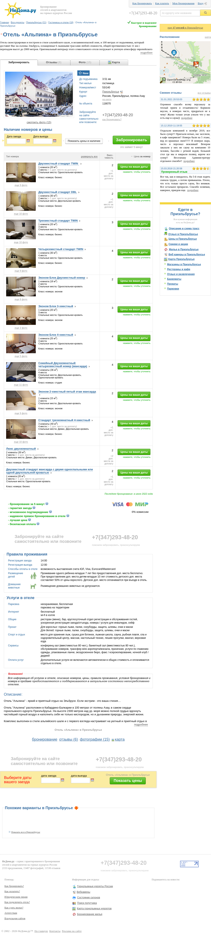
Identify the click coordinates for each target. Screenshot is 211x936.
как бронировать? (112, 119)
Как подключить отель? (17, 902)
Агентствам (10, 912)
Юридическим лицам (16, 896)
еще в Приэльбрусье (185, 27)
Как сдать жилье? (13, 907)
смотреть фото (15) (39, 122)
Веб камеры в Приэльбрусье (186, 254)
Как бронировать (142, 3)
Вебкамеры (83, 892)
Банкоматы (174, 279)
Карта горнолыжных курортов (94, 908)
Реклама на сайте (72, 931)
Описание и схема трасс (184, 228)
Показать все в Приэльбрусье (25, 832)
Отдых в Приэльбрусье (183, 234)
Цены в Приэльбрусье (182, 238)
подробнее (146, 52)
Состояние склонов (88, 897)
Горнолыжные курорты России (95, 886)
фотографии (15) (95, 739)
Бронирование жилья (89, 914)
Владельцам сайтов (14, 918)
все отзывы (204, 92)
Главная (4, 22)
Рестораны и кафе (178, 269)
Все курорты (17, 22)
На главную (41, 931)
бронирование (44, 739)
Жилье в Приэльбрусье (184, 249)
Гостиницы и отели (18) (60, 22)
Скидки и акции (178, 244)
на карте (106, 99)
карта (120, 739)
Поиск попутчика (87, 903)
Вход (200, 3)
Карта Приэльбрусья (181, 259)
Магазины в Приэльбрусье (184, 264)
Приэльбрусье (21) (36, 22)
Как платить (162, 3)
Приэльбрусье (110, 91)
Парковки (173, 288)
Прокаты (172, 283)
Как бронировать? (14, 886)
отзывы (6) (68, 739)
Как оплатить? (12, 891)
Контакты (55, 931)
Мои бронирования (183, 3)
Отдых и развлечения (181, 274)
